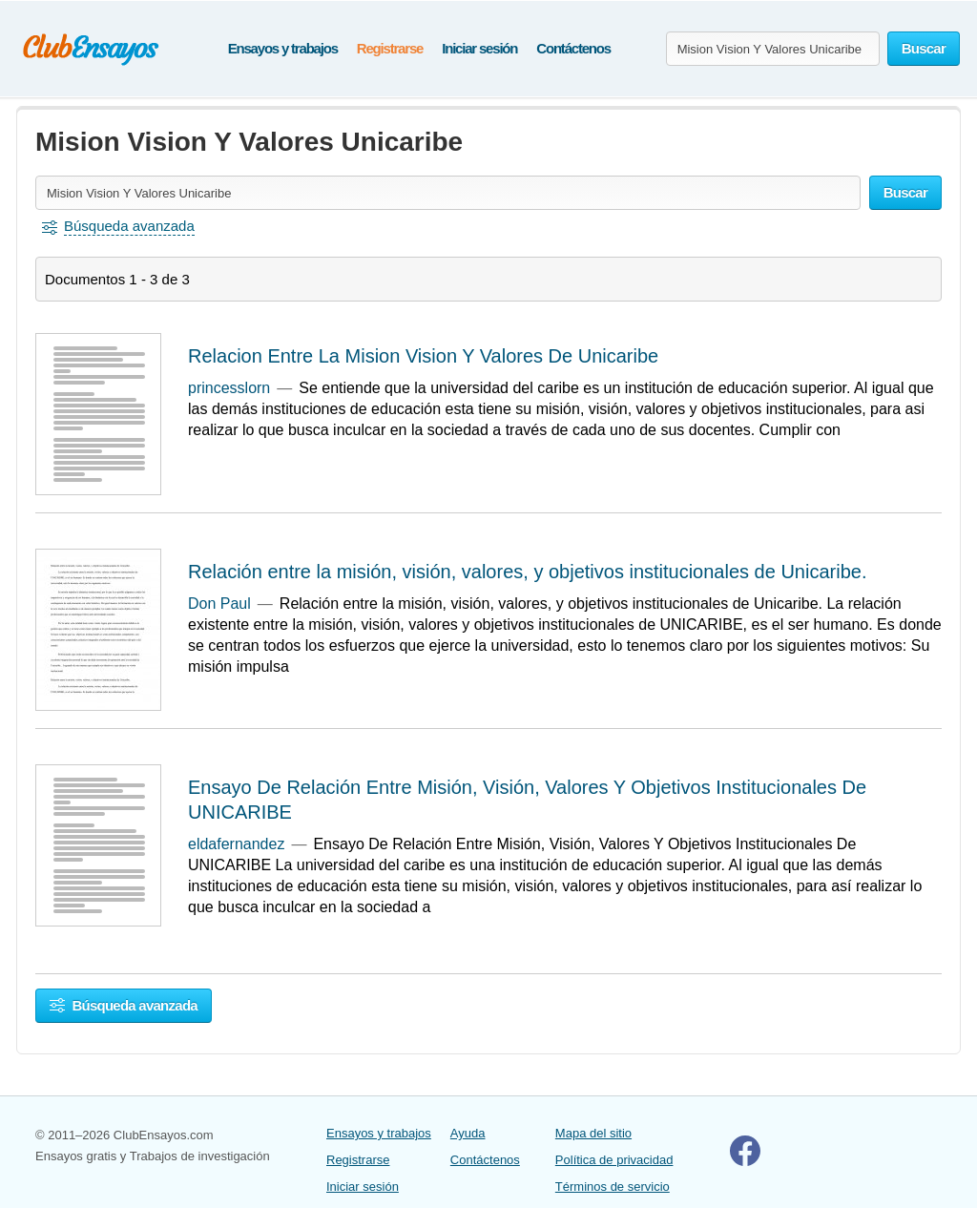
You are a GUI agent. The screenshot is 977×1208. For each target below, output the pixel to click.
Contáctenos (573, 48)
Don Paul (219, 603)
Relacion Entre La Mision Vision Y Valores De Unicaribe (423, 355)
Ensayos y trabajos (283, 48)
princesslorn (229, 388)
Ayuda (468, 1133)
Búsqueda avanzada (123, 1005)
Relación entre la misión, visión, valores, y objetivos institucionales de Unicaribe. (527, 571)
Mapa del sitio (593, 1133)
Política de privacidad (614, 1160)
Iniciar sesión (479, 48)
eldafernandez (236, 844)
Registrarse (390, 48)
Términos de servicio (612, 1186)
